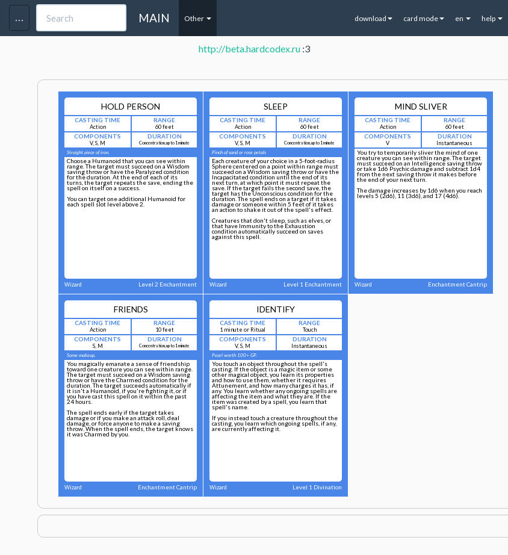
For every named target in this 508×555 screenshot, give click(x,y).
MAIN (154, 18)
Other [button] (197, 18)
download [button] (373, 18)
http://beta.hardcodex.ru (249, 48)
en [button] (463, 18)
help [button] (492, 18)
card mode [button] (423, 18)
